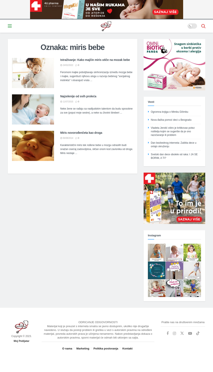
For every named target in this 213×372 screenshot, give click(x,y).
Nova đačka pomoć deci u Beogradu (171, 119)
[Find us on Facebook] (168, 333)
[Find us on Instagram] (174, 333)
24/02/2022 (66, 65)
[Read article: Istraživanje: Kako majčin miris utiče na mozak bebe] (33, 73)
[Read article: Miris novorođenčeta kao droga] (33, 146)
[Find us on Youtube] (190, 333)
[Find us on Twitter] (182, 333)
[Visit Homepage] (99, 26)
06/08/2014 (66, 138)
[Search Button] (203, 26)
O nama (67, 348)
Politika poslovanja (105, 348)
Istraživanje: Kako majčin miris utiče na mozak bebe (95, 60)
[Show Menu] (10, 26)
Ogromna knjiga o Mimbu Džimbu (169, 111)
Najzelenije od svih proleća (78, 96)
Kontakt (127, 348)
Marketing (82, 348)
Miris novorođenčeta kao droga (81, 132)
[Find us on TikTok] (198, 333)
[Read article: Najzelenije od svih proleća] (33, 109)
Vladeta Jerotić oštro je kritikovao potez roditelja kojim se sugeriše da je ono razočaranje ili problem (173, 131)
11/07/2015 (66, 101)
